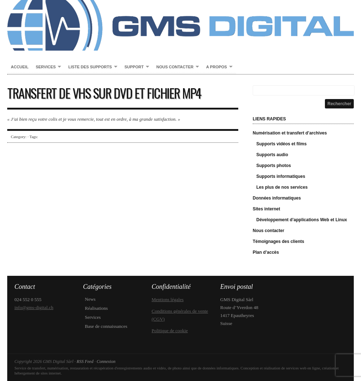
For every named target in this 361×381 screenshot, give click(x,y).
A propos (217, 67)
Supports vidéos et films (281, 143)
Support (135, 67)
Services (46, 67)
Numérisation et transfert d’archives (290, 133)
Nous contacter (176, 67)
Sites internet (266, 208)
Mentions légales (167, 299)
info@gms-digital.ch (33, 307)
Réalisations (96, 308)
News (90, 299)
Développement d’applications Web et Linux (301, 219)
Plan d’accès (266, 252)
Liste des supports (91, 67)
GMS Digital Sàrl (180, 25)
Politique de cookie (170, 330)
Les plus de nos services (282, 187)
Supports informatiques (280, 176)
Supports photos (273, 165)
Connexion (106, 361)
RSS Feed (85, 361)
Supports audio (272, 154)
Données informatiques (277, 198)
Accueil (20, 67)
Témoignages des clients (278, 241)
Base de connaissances (106, 326)
